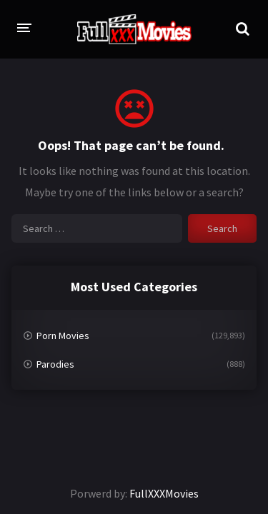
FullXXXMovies (164, 493)
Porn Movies (62, 335)
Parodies (55, 364)
